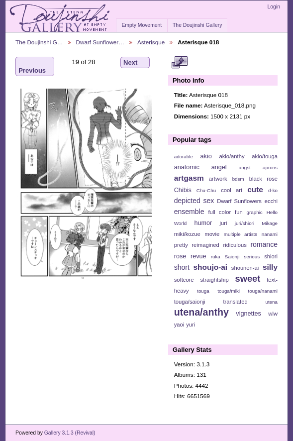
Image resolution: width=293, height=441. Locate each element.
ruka (215, 256)
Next (135, 63)
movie (211, 234)
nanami (270, 234)
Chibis (183, 190)
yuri (190, 325)
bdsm (238, 179)
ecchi (271, 201)
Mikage (270, 223)
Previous (32, 66)
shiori (271, 256)
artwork (218, 179)
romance (264, 244)
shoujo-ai (211, 267)
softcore (184, 280)
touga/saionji (189, 302)
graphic (255, 212)
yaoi (179, 325)
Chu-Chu (206, 190)
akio (206, 156)
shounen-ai (245, 268)
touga (203, 291)
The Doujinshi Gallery (197, 25)
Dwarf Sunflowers (239, 201)
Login (274, 6)
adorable (183, 156)
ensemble (189, 212)
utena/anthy (201, 312)
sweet (248, 278)
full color (219, 212)
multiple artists (240, 234)
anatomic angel (200, 167)
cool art (231, 190)
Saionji (232, 256)
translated (235, 302)
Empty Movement (141, 25)
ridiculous (234, 245)
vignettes (248, 313)
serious (252, 256)
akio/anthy (231, 156)
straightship (214, 280)
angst (245, 167)
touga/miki (228, 291)
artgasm (189, 178)
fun (239, 212)
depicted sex (194, 201)
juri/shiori (244, 223)
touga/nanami (263, 291)
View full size (179, 63)
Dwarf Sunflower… (100, 42)
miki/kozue (187, 234)
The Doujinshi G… (39, 42)
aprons (270, 167)
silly (270, 267)
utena (271, 302)
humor (203, 223)
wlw (273, 314)
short (182, 267)
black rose (263, 179)
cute (255, 189)
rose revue (190, 256)
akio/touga (265, 156)
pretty (181, 245)
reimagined (205, 245)
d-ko (273, 190)
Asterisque (151, 42)
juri (223, 223)
